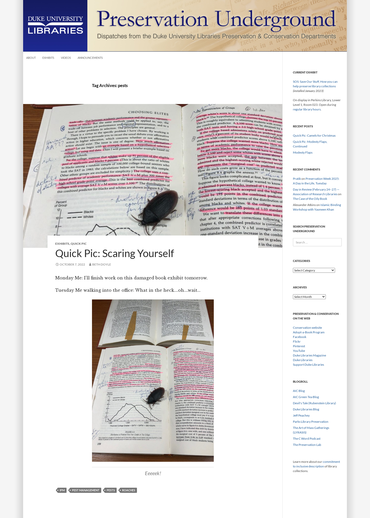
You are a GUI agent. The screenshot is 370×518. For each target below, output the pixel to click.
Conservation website (307, 327)
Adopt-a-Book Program (309, 332)
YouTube (299, 351)
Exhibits (48, 57)
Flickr (297, 341)
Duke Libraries (302, 360)
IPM (62, 490)
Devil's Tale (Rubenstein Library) (314, 403)
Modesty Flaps (302, 152)
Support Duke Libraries (308, 364)
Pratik (297, 179)
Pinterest (299, 346)
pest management (85, 490)
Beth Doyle (101, 264)
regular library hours (307, 109)
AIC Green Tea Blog (306, 397)
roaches (128, 490)
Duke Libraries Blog (306, 409)
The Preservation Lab (307, 445)
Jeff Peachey (301, 415)
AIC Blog (299, 391)
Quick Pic (79, 244)
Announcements (90, 57)
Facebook (299, 337)
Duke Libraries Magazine (309, 355)
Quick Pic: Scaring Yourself (114, 253)
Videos (66, 57)
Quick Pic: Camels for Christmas (314, 135)
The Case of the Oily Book (310, 199)
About (31, 57)
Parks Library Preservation (310, 421)
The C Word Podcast (306, 438)
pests (111, 490)
